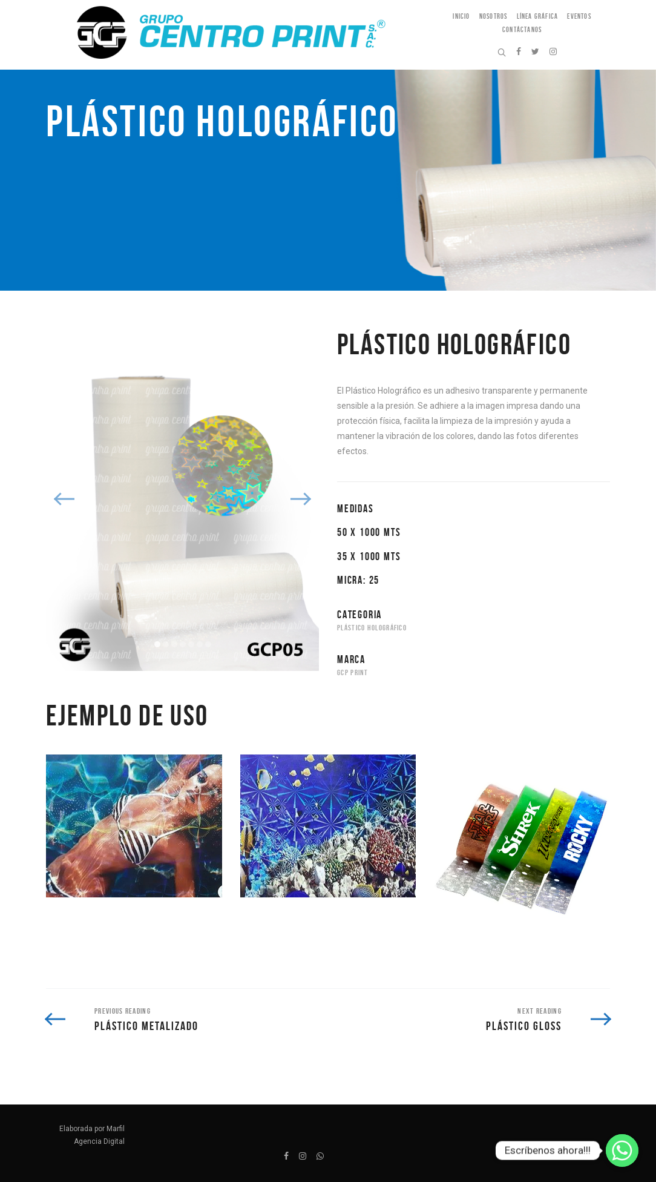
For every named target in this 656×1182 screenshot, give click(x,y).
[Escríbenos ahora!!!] (622, 1150)
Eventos (579, 16)
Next (300, 499)
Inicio (461, 16)
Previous (64, 499)
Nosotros (493, 16)
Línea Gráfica (538, 16)
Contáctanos (522, 29)
